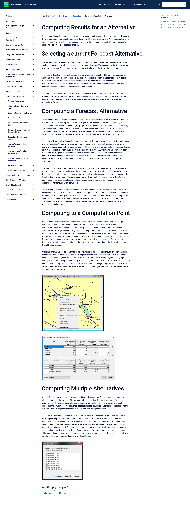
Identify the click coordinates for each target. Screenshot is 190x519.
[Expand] (33, 20)
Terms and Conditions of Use (16, 195)
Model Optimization (13, 91)
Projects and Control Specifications (13, 39)
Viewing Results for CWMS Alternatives (18, 159)
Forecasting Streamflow (15, 96)
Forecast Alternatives (16, 101)
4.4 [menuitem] (156, 4)
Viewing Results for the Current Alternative (19, 145)
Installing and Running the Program (15, 27)
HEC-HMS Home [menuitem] (105, 4)
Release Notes (11, 200)
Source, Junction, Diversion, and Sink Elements (18, 75)
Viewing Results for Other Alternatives (17, 152)
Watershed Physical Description (17, 50)
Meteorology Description (15, 81)
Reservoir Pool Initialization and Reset (19, 124)
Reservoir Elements (13, 69)
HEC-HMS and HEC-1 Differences (18, 190)
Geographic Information (15, 55)
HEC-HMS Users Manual (24, 4)
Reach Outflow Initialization (18, 118)
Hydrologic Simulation (14, 86)
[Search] (174, 4)
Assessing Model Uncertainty (17, 170)
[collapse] (33, 96)
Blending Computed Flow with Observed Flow (19, 131)
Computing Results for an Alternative (17, 138)
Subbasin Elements (13, 60)
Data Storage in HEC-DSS (15, 180)
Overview (9, 33)
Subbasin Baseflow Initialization (20, 113)
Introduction (10, 21)
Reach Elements (12, 65)
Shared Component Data (15, 45)
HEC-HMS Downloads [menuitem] (138, 4)
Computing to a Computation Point (173, 24)
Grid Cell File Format (13, 185)
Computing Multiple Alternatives (172, 27)
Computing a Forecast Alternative (172, 21)
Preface (9, 16)
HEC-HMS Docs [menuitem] (121, 4)
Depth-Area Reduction (14, 165)
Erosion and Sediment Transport (18, 175)
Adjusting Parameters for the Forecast (18, 107)
